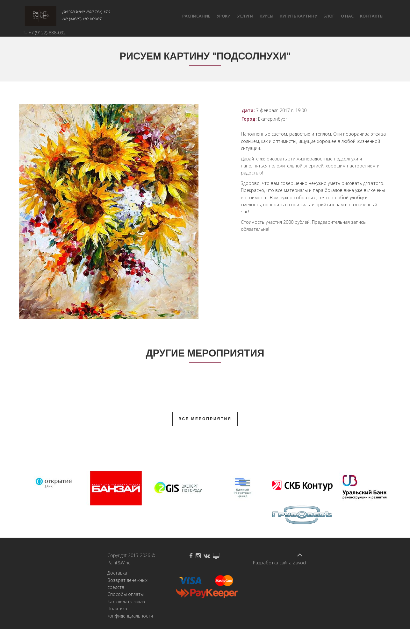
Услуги (245, 16)
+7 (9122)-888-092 (47, 33)
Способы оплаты (125, 594)
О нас (347, 16)
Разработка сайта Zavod (279, 563)
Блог (328, 16)
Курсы (266, 16)
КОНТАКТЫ (372, 16)
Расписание (196, 16)
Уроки (224, 16)
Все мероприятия (205, 419)
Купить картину (298, 16)
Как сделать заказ (126, 601)
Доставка (117, 573)
